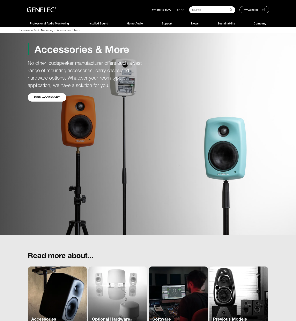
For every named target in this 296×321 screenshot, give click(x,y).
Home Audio (135, 23)
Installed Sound (98, 23)
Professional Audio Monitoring (49, 23)
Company (260, 23)
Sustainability (226, 23)
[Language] (180, 9)
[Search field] (212, 9)
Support (167, 23)
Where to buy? (161, 9)
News (195, 23)
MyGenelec (251, 9)
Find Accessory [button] (47, 97)
